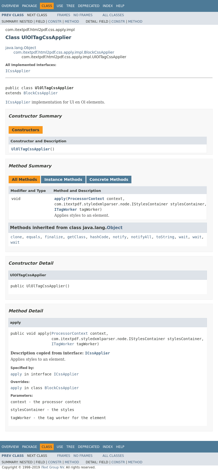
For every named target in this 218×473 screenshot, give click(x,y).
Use (60, 6)
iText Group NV (52, 467)
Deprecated (89, 6)
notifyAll (141, 237)
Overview (10, 6)
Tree (70, 6)
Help (120, 6)
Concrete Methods (109, 179)
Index (108, 6)
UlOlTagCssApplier (30, 149)
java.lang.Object (20, 48)
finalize (54, 237)
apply (60, 198)
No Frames (83, 15)
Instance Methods (63, 179)
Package (29, 6)
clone (16, 237)
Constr (55, 21)
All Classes (113, 15)
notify (120, 237)
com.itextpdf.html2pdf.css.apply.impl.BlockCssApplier (63, 52)
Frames (63, 15)
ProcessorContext (86, 198)
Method (72, 21)
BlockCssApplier (40, 93)
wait (183, 237)
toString (165, 237)
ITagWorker (65, 209)
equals (33, 237)
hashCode (99, 237)
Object (115, 227)
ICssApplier (17, 71)
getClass (76, 237)
